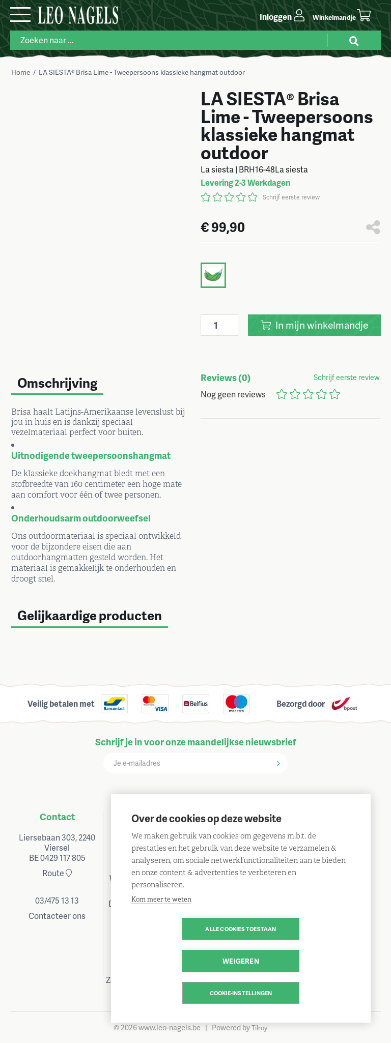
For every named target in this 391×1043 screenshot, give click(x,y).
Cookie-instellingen (241, 993)
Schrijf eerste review (291, 197)
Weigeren (299, 961)
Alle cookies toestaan (182, 961)
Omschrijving (57, 382)
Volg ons (334, 816)
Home (20, 72)
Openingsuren (149, 816)
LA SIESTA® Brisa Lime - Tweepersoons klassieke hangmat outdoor (142, 72)
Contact (57, 816)
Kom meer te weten (161, 931)
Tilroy (259, 1027)
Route (57, 873)
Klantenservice (241, 816)
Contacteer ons (57, 915)
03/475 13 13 (57, 900)
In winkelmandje (314, 325)
